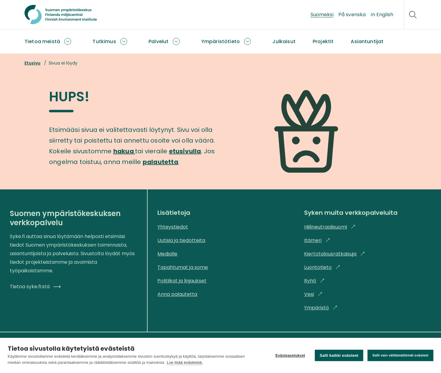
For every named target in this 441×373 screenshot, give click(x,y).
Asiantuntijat (367, 41)
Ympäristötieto (220, 41)
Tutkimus (104, 41)
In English (382, 14)
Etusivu (32, 63)
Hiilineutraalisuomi (330, 226)
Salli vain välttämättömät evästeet (400, 355)
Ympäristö (320, 307)
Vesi (313, 294)
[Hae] (413, 15)
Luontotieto (322, 267)
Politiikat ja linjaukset (181, 280)
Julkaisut (283, 41)
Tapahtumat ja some (182, 267)
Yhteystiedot (172, 226)
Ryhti (314, 280)
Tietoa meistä (42, 41)
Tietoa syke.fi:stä (35, 286)
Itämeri (317, 240)
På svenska (352, 14)
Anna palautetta (177, 294)
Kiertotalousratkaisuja (334, 253)
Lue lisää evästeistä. (185, 362)
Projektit (323, 41)
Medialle (167, 253)
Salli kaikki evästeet (339, 355)
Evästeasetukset (290, 355)
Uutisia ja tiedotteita (181, 240)
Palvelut (158, 41)
